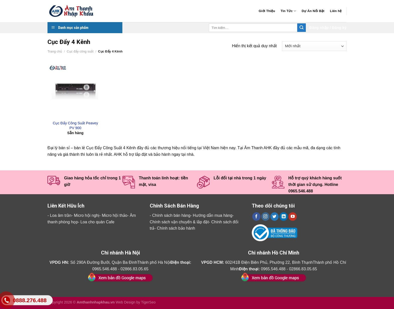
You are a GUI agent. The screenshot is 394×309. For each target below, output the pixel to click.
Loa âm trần (60, 215)
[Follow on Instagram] (265, 216)
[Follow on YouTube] (292, 216)
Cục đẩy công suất (80, 51)
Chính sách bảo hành (176, 228)
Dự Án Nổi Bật (313, 11)
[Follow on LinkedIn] (283, 216)
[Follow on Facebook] (256, 216)
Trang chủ (54, 51)
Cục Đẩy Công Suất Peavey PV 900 (75, 125)
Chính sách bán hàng (171, 215)
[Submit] (301, 27)
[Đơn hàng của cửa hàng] (314, 46)
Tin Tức (288, 11)
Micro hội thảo (114, 215)
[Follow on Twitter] (274, 216)
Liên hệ (335, 11)
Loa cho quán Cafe (97, 222)
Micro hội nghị (86, 215)
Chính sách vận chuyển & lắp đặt (179, 222)
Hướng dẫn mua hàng (212, 215)
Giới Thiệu (267, 11)
